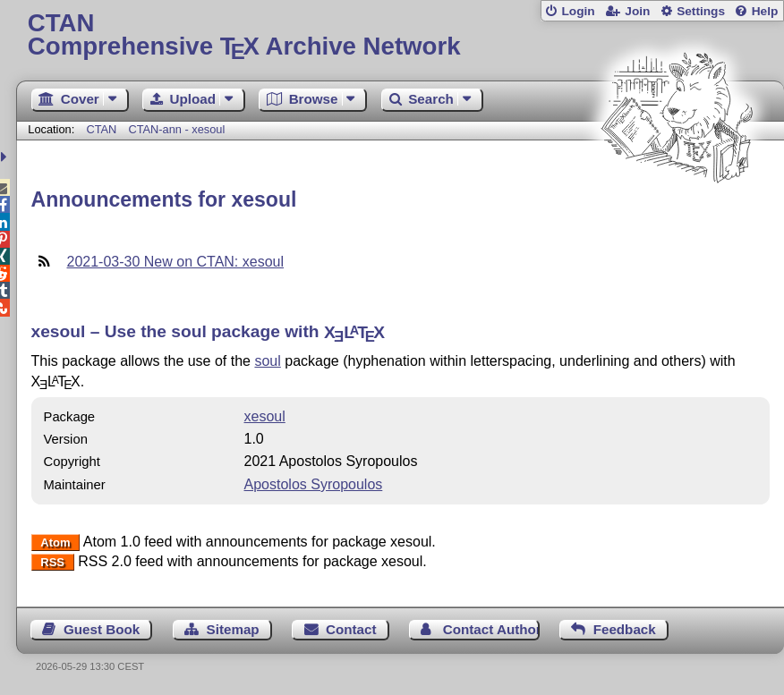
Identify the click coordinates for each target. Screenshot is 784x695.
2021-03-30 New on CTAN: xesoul (176, 261)
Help (765, 11)
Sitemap (233, 629)
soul (267, 361)
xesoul (264, 416)
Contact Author (491, 629)
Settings (701, 11)
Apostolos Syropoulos (313, 484)
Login (577, 11)
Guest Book (102, 629)
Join (637, 11)
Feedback (624, 629)
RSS (52, 562)
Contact (351, 629)
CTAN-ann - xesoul (176, 129)
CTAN (101, 129)
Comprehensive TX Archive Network (400, 35)
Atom (55, 542)
